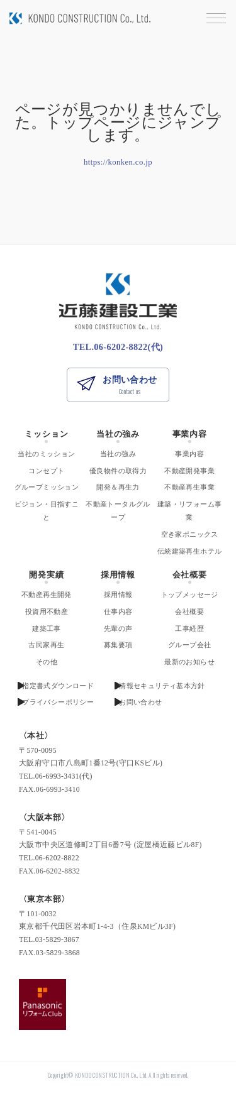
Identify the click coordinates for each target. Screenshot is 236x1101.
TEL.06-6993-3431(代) (56, 776)
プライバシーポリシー (58, 702)
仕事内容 (118, 611)
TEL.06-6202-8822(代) (118, 347)
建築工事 (46, 628)
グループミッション (46, 487)
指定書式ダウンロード (58, 685)
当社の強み (118, 434)
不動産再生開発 (46, 594)
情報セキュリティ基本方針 (162, 685)
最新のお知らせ (189, 662)
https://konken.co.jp (118, 162)
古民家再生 (46, 645)
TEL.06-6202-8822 (49, 858)
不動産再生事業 (189, 487)
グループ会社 (189, 645)
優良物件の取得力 (118, 470)
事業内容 (189, 434)
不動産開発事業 (189, 470)
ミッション (46, 434)
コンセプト (46, 470)
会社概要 (189, 574)
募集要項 (118, 645)
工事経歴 (189, 628)
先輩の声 (118, 628)
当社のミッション (46, 453)
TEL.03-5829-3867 (49, 940)
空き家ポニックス (189, 534)
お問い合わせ (130, 385)
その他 (46, 662)
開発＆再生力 (117, 487)
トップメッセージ (189, 594)
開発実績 (46, 574)
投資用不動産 (46, 611)
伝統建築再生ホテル (189, 551)
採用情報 (118, 574)
